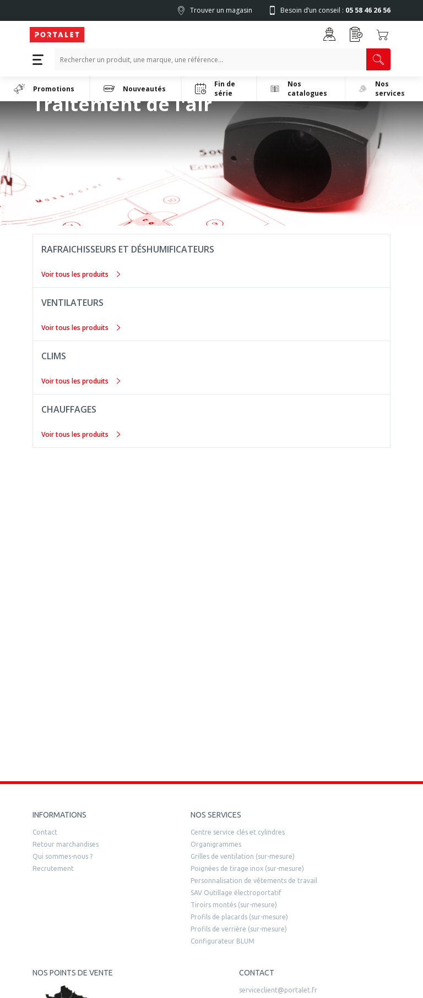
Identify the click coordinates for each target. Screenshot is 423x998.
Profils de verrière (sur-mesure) (239, 929)
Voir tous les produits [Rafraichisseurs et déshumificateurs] (80, 274)
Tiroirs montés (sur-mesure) (234, 904)
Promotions (44, 88)
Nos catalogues (298, 88)
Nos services (382, 88)
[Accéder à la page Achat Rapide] (356, 34)
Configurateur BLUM (222, 941)
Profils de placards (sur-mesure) (239, 916)
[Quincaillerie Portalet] (57, 35)
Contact (44, 832)
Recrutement (53, 868)
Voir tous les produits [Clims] (80, 381)
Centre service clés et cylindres (238, 832)
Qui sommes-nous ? (62, 856)
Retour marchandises (65, 844)
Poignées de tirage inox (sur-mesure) (247, 868)
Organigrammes (216, 844)
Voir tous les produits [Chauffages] (80, 434)
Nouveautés (135, 88)
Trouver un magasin (221, 10)
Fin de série (215, 88)
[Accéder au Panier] (382, 34)
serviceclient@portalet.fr (278, 990)
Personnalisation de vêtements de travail (254, 880)
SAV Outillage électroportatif (236, 892)
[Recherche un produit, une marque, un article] (210, 59)
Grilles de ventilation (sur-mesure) (243, 856)
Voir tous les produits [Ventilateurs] (80, 327)
